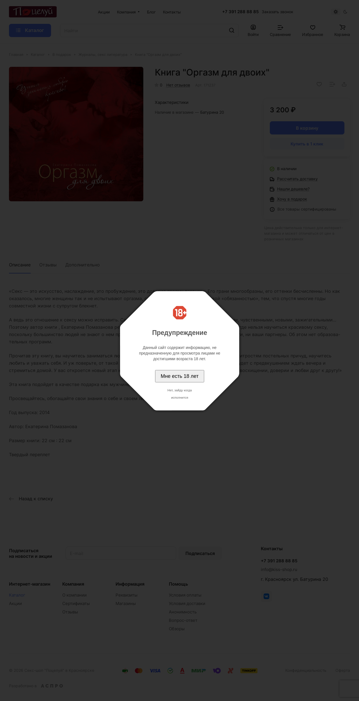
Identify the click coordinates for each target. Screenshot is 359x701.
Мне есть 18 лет (180, 376)
